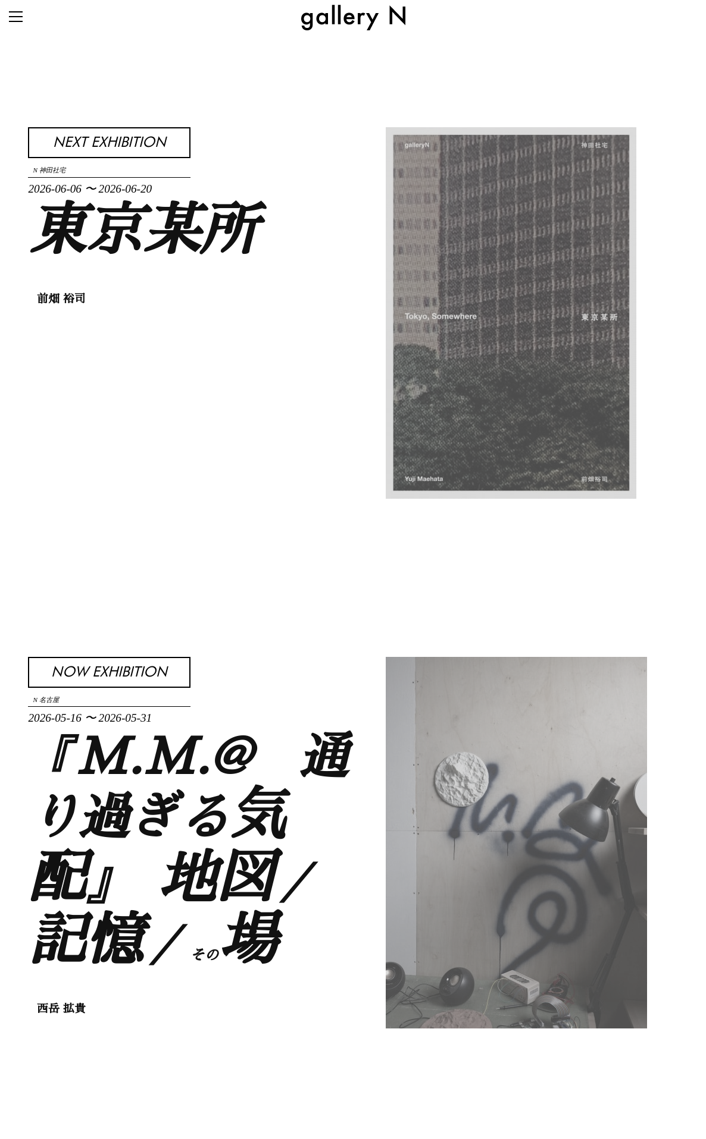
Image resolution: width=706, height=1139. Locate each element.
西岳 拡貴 (61, 1009)
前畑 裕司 (61, 299)
